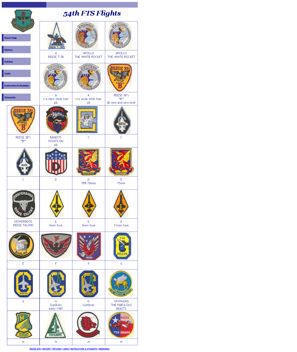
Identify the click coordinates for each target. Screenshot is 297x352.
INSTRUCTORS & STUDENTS (83, 349)
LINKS (66, 349)
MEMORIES (104, 349)
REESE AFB (35, 349)
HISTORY (46, 349)
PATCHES (56, 349)
